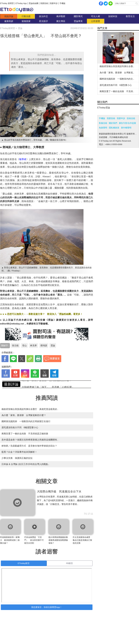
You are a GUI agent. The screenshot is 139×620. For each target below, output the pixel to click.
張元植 (15, 345)
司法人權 (95, 16)
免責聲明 (103, 127)
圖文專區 (60, 21)
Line (110, 3)
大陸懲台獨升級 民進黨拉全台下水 (59, 491)
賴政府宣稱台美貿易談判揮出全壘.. (117, 66)
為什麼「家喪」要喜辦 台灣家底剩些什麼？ (47, 384)
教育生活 (130, 16)
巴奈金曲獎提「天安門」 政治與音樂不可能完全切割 (34, 540)
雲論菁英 (78, 21)
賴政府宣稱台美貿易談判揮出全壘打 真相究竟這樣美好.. (30, 409)
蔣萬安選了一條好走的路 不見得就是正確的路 (25, 433)
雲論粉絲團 (33, 3)
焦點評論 (8, 16)
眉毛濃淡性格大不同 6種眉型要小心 (20, 427)
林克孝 (33, 345)
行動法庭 (26, 16)
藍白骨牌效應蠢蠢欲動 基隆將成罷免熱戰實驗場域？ (59, 540)
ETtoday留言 (24, 563)
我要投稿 (44, 3)
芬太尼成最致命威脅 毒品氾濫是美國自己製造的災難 (82, 540)
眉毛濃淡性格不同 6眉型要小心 (116, 85)
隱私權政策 (114, 127)
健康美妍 (8, 21)
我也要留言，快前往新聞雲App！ (46, 607)
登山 (24, 345)
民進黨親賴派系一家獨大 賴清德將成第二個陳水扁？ (10, 540)
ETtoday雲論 (103, 107)
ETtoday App (21, 3)
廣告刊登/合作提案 (127, 123)
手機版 (62, 3)
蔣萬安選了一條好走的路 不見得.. (117, 91)
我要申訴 (54, 3)
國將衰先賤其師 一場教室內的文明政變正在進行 (26, 421)
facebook (101, 3)
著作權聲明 (126, 127)
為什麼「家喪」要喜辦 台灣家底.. (117, 72)
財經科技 (112, 16)
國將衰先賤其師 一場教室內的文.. (117, 79)
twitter (106, 3)
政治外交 (43, 16)
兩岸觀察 (60, 16)
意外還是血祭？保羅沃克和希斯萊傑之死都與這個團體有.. (30, 440)
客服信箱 (103, 123)
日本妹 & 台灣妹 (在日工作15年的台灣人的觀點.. (25, 464)
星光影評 (43, 21)
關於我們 (113, 123)
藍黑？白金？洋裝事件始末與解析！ (19, 452)
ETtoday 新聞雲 (7, 3)
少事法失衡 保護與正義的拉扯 (17, 458)
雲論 (18, 10)
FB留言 (69, 563)
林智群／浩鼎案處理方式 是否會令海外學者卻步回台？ (29, 446)
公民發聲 (95, 21)
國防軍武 (78, 16)
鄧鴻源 (43, 345)
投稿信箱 (131, 118)
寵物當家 (26, 21)
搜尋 (136, 3)
